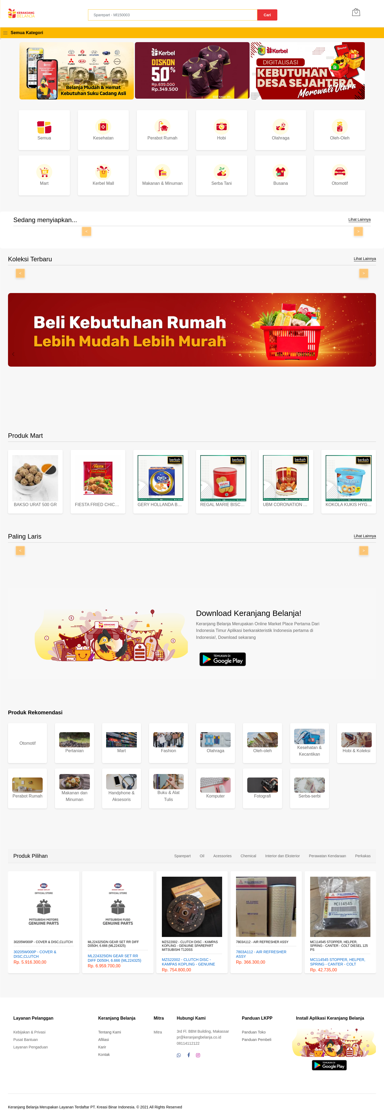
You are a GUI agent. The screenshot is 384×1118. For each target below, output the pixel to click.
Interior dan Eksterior (282, 854)
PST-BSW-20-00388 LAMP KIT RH (38, 940)
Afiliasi (103, 1037)
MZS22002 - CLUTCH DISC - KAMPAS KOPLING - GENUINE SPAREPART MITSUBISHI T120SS (264, 943)
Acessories (222, 854)
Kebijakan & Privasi (29, 1030)
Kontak (104, 1052)
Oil (202, 854)
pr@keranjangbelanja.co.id (199, 1035)
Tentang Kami (109, 1030)
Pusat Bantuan (25, 1037)
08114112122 (188, 1041)
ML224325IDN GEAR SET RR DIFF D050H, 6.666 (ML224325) (187, 941)
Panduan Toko (254, 1030)
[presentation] (13, 354)
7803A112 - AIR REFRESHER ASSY (336, 940)
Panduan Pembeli (256, 1037)
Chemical (248, 854)
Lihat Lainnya (360, 220)
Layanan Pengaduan (30, 1045)
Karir (102, 1045)
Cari (267, 15)
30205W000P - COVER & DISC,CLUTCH (117, 940)
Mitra (158, 1030)
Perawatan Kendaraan (327, 854)
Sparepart (182, 854)
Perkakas (363, 854)
